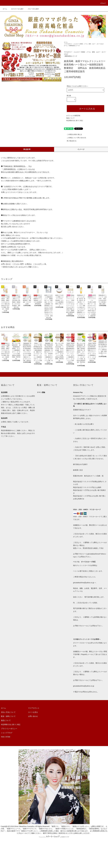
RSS (2, 737)
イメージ (81, 149)
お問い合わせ (33, 716)
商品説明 (27, 149)
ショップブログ (6, 733)
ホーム (5, 9)
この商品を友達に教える (73, 134)
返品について (70, 118)
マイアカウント (33, 708)
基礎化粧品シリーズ (74, 45)
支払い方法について (8, 712)
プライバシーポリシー (9, 729)
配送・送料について (8, 716)
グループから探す (32, 9)
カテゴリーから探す (16, 9)
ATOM (8, 737)
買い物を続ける (70, 141)
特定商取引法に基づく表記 (74, 120)
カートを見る (33, 712)
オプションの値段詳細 (73, 115)
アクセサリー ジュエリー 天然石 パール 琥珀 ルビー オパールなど (84, 43)
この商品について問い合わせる (75, 137)
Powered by (54, 837)
